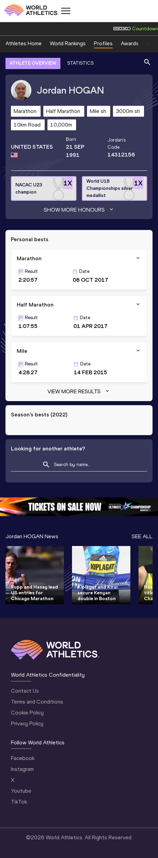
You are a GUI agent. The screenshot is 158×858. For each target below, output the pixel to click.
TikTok (19, 801)
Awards (130, 43)
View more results (79, 391)
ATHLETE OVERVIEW (33, 63)
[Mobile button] (65, 11)
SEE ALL (142, 536)
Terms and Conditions (37, 701)
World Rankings (68, 43)
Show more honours (79, 210)
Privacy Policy (27, 723)
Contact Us (25, 691)
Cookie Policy (27, 712)
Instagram (22, 769)
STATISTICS (80, 63)
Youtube (21, 791)
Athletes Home (23, 43)
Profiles (103, 43)
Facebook (22, 758)
